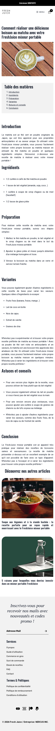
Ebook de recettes (14, 665)
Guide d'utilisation (14, 652)
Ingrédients (13, 95)
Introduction (14, 92)
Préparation (14, 98)
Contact (10, 674)
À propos (10, 647)
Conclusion (13, 108)
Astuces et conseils (17, 105)
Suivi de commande (15, 661)
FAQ (8, 669)
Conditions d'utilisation (16, 695)
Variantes (13, 102)
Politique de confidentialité (18, 686)
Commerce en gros (14, 656)
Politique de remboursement (19, 691)
